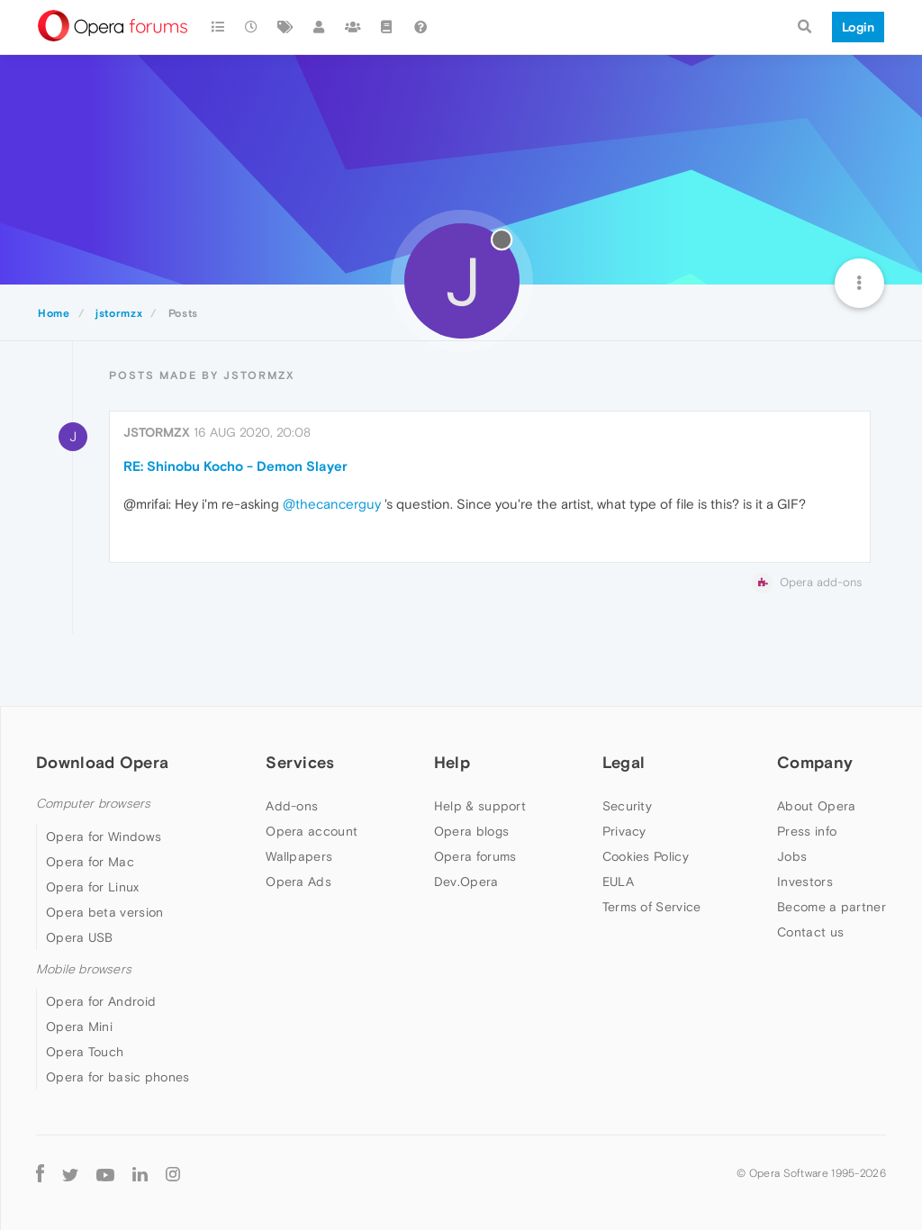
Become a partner (831, 907)
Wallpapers (299, 856)
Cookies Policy (645, 856)
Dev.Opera (466, 881)
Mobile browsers (83, 969)
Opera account (311, 831)
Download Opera (102, 762)
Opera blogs (471, 831)
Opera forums (475, 856)
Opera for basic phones (118, 1077)
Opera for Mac (90, 862)
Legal (624, 762)
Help (452, 762)
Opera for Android (101, 1001)
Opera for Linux (93, 887)
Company (815, 762)
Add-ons (292, 806)
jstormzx (156, 432)
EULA (618, 881)
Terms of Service (651, 907)
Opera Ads (298, 881)
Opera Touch (84, 1052)
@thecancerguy (332, 503)
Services (300, 762)
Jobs (792, 856)
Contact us (810, 932)
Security (627, 806)
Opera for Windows (103, 836)
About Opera (816, 806)
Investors (805, 881)
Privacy (624, 831)
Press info (806, 831)
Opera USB (79, 937)
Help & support (480, 806)
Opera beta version (104, 912)
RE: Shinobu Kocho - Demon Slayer (235, 466)
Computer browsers (93, 803)
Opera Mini (79, 1026)
